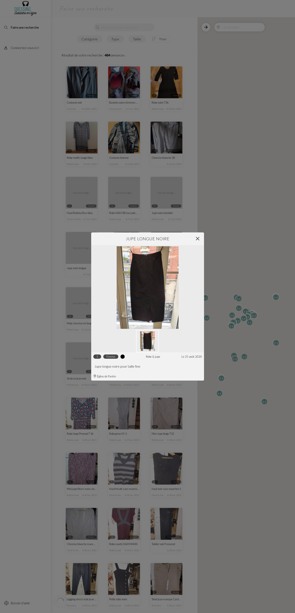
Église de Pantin (104, 376)
